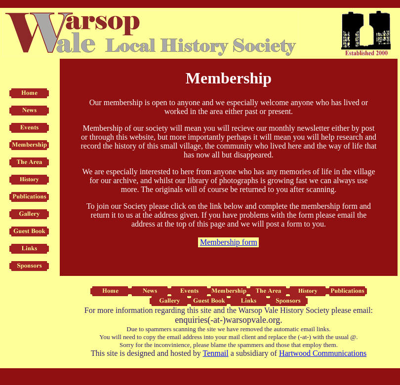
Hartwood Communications (322, 353)
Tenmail (215, 353)
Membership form (228, 242)
